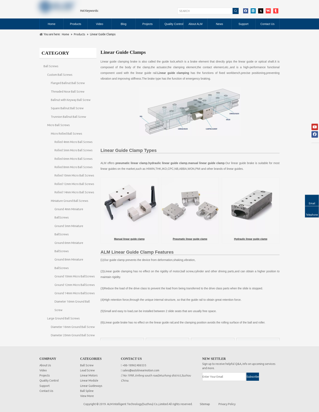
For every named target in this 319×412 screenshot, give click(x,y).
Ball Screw (87, 365)
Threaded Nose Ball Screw (67, 91)
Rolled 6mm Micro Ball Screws (74, 158)
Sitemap (205, 404)
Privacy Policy (227, 404)
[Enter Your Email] (224, 376)
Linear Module (89, 380)
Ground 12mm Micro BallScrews (75, 285)
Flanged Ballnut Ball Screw (68, 83)
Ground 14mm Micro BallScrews (75, 293)
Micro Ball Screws (58, 125)
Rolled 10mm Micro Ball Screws (74, 175)
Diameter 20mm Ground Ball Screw (73, 335)
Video (43, 370)
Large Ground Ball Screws (63, 318)
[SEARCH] (205, 11)
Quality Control (49, 380)
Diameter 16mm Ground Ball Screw (73, 327)
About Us (45, 365)
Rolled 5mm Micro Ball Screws (74, 150)
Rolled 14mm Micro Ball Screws (74, 192)
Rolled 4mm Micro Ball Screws (74, 142)
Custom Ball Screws (59, 74)
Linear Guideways (91, 385)
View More (87, 396)
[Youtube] (314, 127)
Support (44, 385)
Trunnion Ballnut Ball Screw (68, 116)
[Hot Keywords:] (236, 11)
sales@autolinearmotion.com (140, 370)
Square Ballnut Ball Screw (67, 108)
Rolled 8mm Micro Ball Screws (74, 167)
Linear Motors (89, 375)
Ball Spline (87, 391)
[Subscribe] (252, 377)
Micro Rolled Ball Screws (66, 133)
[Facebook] (314, 134)
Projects (44, 375)
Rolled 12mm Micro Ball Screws (74, 184)
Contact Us (46, 391)
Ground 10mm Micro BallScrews (75, 276)
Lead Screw (87, 370)
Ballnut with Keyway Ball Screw (71, 100)
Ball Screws (51, 66)
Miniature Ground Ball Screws (69, 200)
